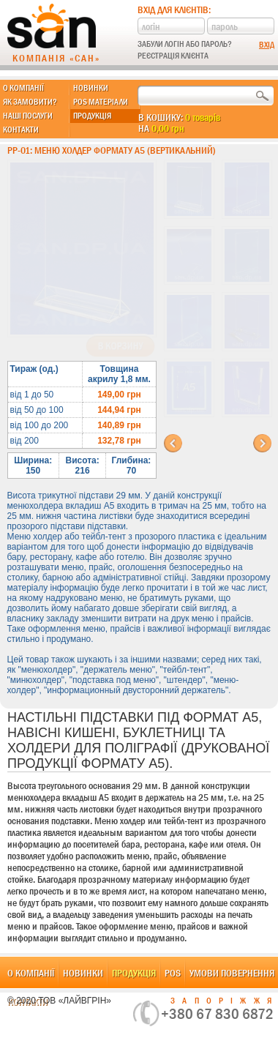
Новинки (90, 88)
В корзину (120, 346)
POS (173, 973)
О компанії (23, 88)
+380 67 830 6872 (217, 1014)
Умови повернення (231, 973)
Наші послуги (28, 116)
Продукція (92, 116)
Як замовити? (30, 102)
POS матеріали (100, 102)
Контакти (21, 129)
